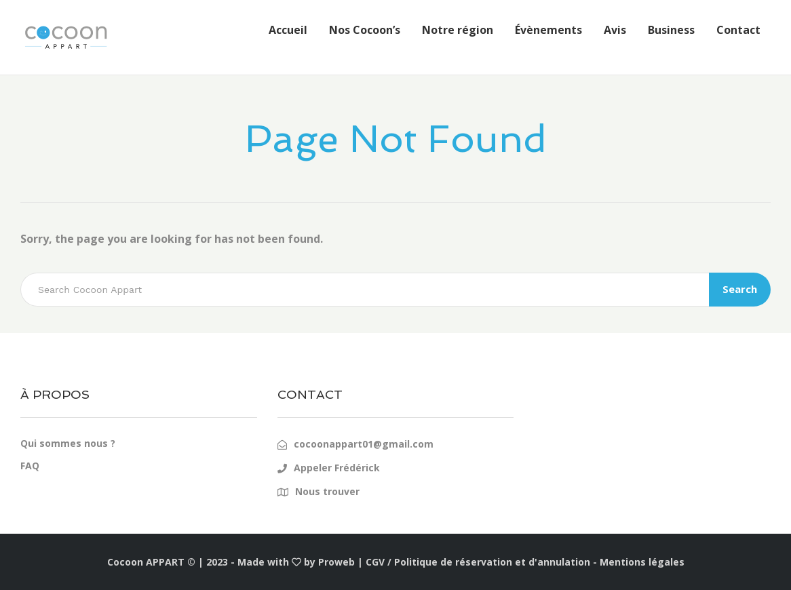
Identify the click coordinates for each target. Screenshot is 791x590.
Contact (738, 29)
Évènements (548, 29)
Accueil (288, 29)
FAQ (29, 465)
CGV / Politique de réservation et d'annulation (478, 561)
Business (671, 29)
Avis (615, 29)
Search (739, 289)
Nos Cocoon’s (364, 29)
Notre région (457, 29)
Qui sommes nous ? (67, 443)
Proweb (336, 561)
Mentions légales (642, 561)
